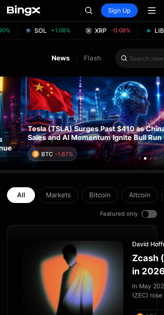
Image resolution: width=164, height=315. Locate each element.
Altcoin (139, 195)
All (21, 195)
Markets (58, 195)
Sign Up (119, 10)
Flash (92, 58)
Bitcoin (100, 195)
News (61, 58)
